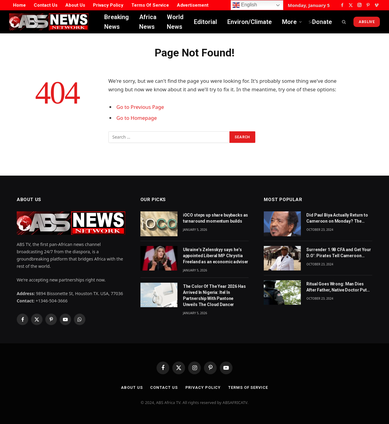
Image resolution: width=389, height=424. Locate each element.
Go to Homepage (136, 117)
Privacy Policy (108, 5)
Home (19, 5)
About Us (75, 5)
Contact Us (45, 5)
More (289, 21)
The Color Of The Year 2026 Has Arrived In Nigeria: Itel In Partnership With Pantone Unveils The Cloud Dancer (214, 295)
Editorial (205, 21)
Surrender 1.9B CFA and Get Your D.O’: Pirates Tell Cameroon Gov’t (338, 253)
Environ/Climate (249, 21)
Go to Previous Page (140, 106)
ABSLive (367, 22)
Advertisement (192, 5)
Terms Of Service (150, 5)
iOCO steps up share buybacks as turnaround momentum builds (215, 218)
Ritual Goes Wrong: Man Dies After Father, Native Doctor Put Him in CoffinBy (336, 287)
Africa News (148, 21)
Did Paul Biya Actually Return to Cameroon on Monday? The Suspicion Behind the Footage (337, 218)
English (244, 5)
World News (175, 21)
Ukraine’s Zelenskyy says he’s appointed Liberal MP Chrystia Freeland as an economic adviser (216, 255)
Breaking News (116, 21)
